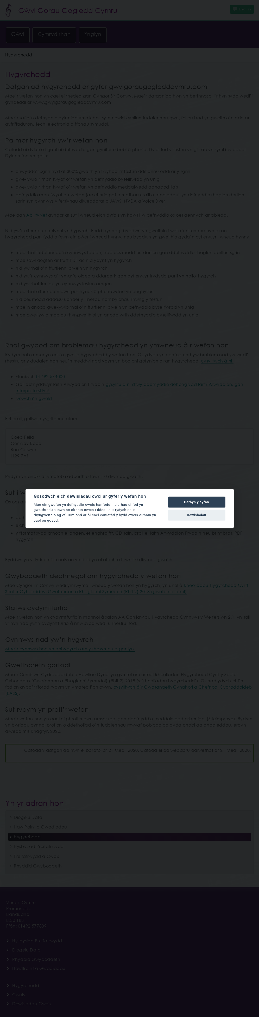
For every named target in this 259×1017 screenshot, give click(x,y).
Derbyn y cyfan (196, 502)
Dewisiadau (196, 515)
